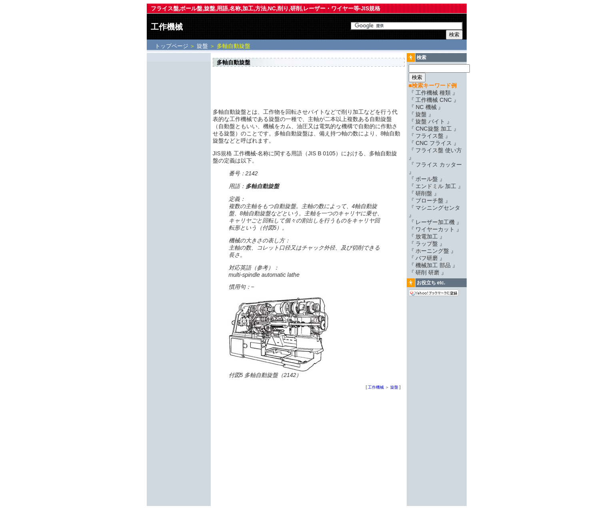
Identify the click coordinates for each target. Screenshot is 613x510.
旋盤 (202, 46)
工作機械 (167, 26)
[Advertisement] (179, 174)
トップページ (172, 46)
